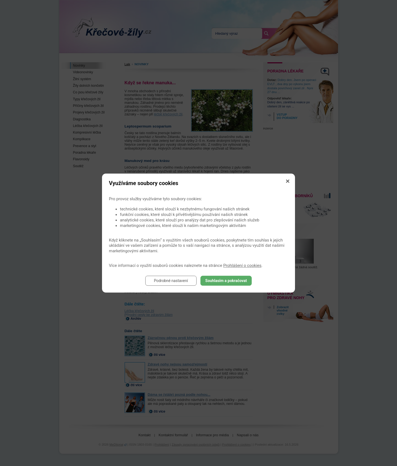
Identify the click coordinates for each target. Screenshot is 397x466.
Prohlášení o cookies (242, 265)
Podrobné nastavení (171, 280)
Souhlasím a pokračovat (226, 280)
